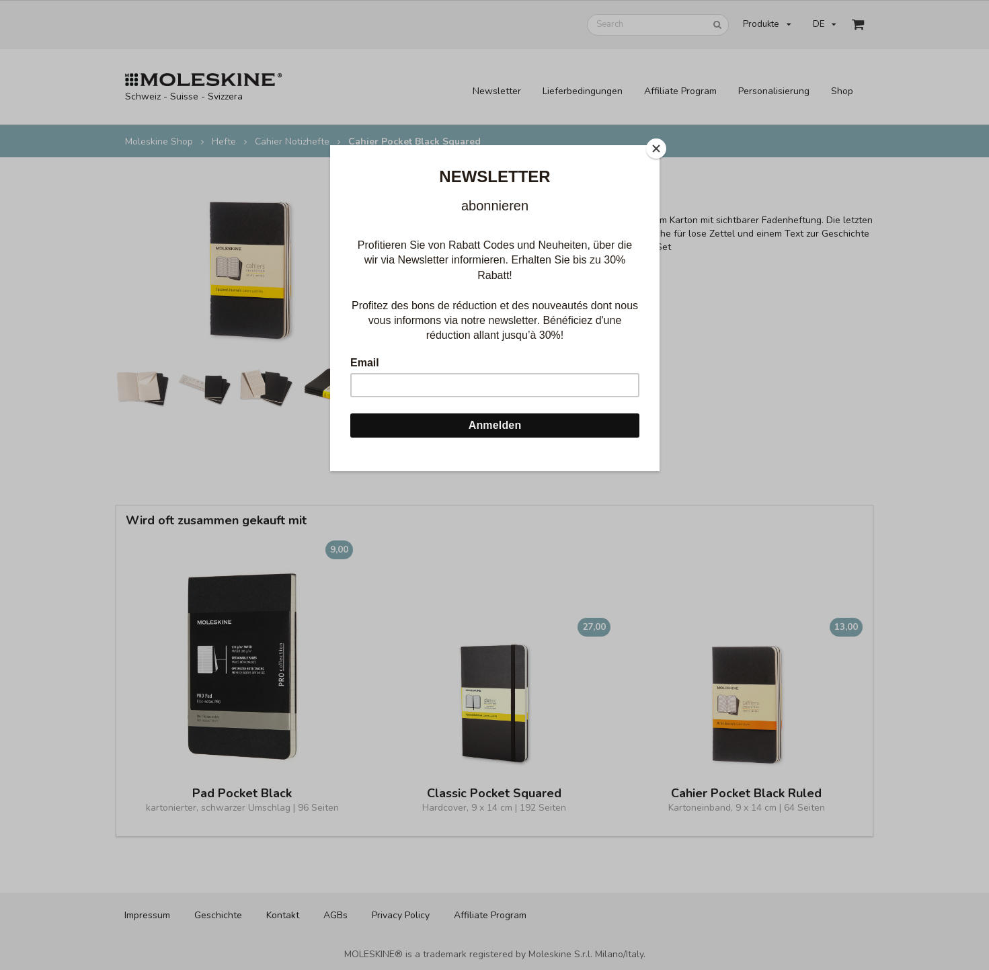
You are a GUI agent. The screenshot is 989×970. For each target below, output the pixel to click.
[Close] (656, 148)
